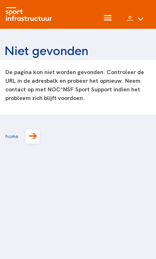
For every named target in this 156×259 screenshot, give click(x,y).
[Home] (30, 14)
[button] (135, 21)
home (22, 136)
